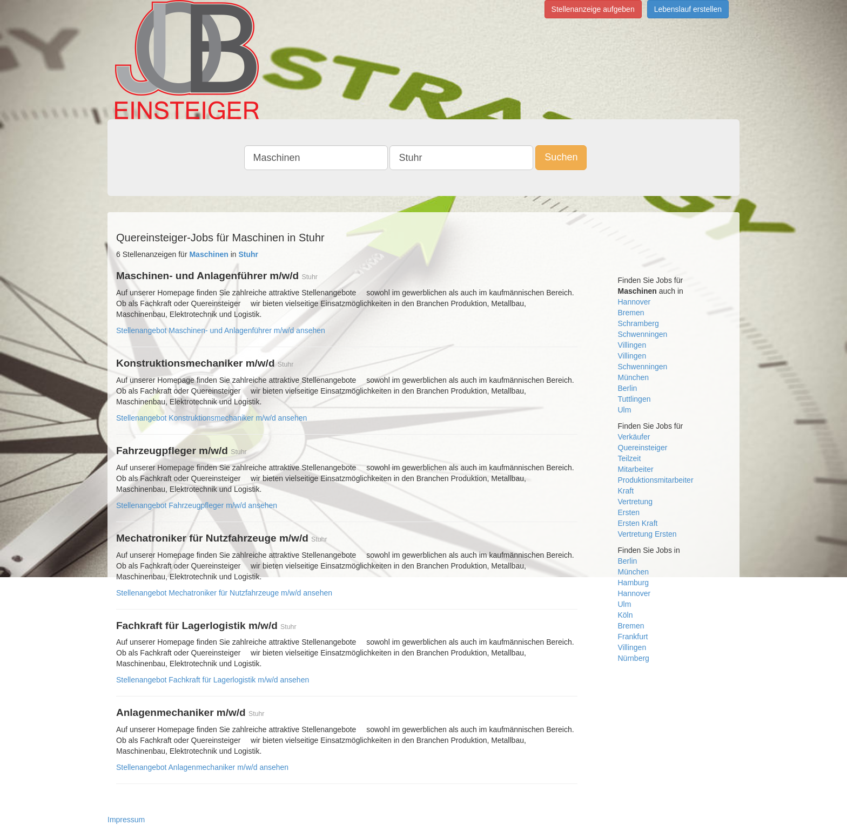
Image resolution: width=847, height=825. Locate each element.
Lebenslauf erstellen (688, 9)
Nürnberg (633, 658)
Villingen (632, 345)
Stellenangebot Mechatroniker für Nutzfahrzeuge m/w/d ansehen (224, 593)
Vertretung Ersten (647, 534)
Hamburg (633, 582)
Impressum (126, 819)
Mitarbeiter (636, 469)
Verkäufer (634, 436)
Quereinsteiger (643, 447)
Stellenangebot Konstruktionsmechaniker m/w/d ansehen (211, 418)
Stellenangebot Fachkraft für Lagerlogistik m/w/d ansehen (212, 679)
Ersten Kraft (638, 523)
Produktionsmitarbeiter (656, 480)
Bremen (631, 312)
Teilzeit (629, 458)
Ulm (624, 409)
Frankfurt (633, 636)
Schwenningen (643, 334)
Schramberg (638, 323)
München (633, 377)
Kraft (626, 490)
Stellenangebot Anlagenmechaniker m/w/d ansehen (202, 767)
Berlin (627, 388)
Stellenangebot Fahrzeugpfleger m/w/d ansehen (196, 505)
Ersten (629, 512)
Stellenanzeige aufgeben (593, 9)
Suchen (560, 157)
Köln (625, 615)
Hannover (634, 301)
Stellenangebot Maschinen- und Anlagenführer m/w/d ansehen (220, 330)
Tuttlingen (634, 399)
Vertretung (635, 501)
